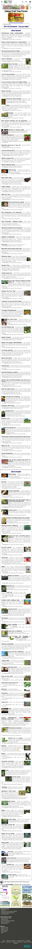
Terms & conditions (11, 940)
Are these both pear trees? (8, 150)
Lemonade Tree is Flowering (12, 396)
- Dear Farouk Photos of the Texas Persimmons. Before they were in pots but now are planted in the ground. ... (16, 223)
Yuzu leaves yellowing (7, 350)
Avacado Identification (7, 453)
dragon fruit (4, 702)
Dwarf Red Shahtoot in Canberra (9, 372)
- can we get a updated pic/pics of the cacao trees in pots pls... (13, 60)
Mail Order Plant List (6, 918)
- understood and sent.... (19, 876)
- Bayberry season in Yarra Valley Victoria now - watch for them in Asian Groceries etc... (13, 619)
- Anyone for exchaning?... (16, 639)
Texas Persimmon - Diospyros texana (11, 221)
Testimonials (4, 931)
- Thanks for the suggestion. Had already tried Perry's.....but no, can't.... (19, 820)
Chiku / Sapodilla (12, 624)
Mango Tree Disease (13, 575)
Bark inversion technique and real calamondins (14, 120)
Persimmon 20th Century (7, 405)
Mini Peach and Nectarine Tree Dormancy (12, 227)
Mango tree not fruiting (7, 833)
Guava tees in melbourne (15, 631)
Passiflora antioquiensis (7, 135)
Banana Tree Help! (6, 91)
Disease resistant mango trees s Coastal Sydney (14, 42)
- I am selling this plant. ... (11, 690)
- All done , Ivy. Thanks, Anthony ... (12, 704)
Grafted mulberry (5, 186)
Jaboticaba (4, 787)
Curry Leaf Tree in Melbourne (16, 651)
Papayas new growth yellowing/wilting (11, 342)
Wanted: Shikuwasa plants (8, 164)
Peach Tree (4, 244)
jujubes (3, 566)
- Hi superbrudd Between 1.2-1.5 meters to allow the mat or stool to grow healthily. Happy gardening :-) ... (13, 756)
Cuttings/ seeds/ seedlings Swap (10, 600)
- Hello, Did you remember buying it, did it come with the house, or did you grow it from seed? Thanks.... (16, 455)
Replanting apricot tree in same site (11, 145)
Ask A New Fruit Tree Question (16, 22)
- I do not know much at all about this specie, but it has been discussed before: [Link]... (16, 338)
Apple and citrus (5, 194)
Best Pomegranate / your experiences (11, 212)
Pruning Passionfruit (13, 490)
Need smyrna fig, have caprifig (16, 202)
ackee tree (9, 592)
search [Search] (22, 2)
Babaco (3, 810)
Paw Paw (3, 481)
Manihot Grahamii (6, 337)
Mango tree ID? (5, 445)
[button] (30, 7)
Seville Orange (12, 169)
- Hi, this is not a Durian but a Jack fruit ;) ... (12, 684)
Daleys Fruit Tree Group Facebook (9, 911)
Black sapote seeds (6, 177)
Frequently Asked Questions (7, 912)
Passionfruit (4, 693)
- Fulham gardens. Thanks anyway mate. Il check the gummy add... (19, 853)
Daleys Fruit (10, 1)
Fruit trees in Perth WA (8, 824)
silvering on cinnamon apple (16, 129)
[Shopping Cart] (26, 2)
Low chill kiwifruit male (7, 327)
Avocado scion (5, 365)
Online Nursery (4, 919)
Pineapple (10, 113)
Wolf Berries (11, 801)
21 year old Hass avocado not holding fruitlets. (14, 82)
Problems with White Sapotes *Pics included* (18, 517)
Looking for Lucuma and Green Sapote (11, 301)
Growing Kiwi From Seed (8, 291)
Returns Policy (4, 923)
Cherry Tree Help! (12, 64)
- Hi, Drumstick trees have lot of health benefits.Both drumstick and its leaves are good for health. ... (19, 587)
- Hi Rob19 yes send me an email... (12, 788)
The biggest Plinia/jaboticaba (8, 310)
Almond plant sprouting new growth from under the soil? (16, 436)
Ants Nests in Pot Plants (7, 761)
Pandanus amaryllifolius (7, 644)
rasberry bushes (12, 874)
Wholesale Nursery (5, 922)
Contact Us (3, 910)
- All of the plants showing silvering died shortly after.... (19, 131)
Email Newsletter (5, 914)
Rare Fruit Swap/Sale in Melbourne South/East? (23, 637)
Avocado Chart (5, 265)
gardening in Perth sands (8, 791)
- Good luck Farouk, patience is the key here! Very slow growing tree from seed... (12, 678)
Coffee (7, 770)
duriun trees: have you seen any (9, 682)
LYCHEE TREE (5, 660)
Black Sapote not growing (14, 727)
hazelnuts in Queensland (8, 236)
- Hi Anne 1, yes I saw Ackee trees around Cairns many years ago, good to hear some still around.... (13, 595)
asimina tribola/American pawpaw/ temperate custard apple (12, 718)
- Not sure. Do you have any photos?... (13, 245)
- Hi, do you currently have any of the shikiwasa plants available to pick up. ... (16, 166)
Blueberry (3, 745)
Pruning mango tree (10, 427)
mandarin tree (10, 864)
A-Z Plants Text (20, 940)
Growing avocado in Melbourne (9, 525)
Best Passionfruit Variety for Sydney (10, 51)
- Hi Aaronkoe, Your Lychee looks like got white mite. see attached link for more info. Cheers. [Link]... (12, 662)
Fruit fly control (16, 776)
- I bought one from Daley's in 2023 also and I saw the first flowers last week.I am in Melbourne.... (16, 172)
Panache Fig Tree (12, 609)
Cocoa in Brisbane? (6, 58)
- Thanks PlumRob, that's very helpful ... (16, 146)
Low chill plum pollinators (8, 74)
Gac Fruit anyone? (6, 547)
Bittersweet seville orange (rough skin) (11, 248)
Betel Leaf (4, 689)
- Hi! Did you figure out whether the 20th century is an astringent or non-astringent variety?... (16, 407)
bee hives (10, 851)
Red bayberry (4, 618)
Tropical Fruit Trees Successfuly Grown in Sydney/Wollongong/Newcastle (19, 500)
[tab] (3, 4)
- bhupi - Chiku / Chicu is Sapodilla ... (19, 626)
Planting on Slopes (6, 256)
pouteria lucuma (12, 510)
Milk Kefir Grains (12, 667)
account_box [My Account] (30, 2)
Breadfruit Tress (9, 410)
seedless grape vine (6, 273)
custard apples (12, 819)
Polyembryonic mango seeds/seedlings (12, 33)
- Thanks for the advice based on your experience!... (19, 632)
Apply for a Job (4, 929)
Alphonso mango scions (7, 158)
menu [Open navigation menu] (2, 2)
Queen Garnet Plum (6, 358)
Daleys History (4, 930)
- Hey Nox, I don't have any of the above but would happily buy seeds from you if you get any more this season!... (18, 100)
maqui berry (4, 557)
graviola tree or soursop (15, 738)
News (2, 932)
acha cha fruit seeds (7, 676)
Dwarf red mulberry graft (7, 389)
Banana (3, 753)
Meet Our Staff (4, 927)
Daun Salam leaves (12, 319)
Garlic (9, 708)
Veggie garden (5, 842)
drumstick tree (10, 585)
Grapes (8, 105)
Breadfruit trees (5, 418)
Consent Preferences (17, 942)
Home (4, 940)
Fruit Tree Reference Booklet (7, 920)
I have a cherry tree (12, 858)
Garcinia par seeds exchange (13, 98)
